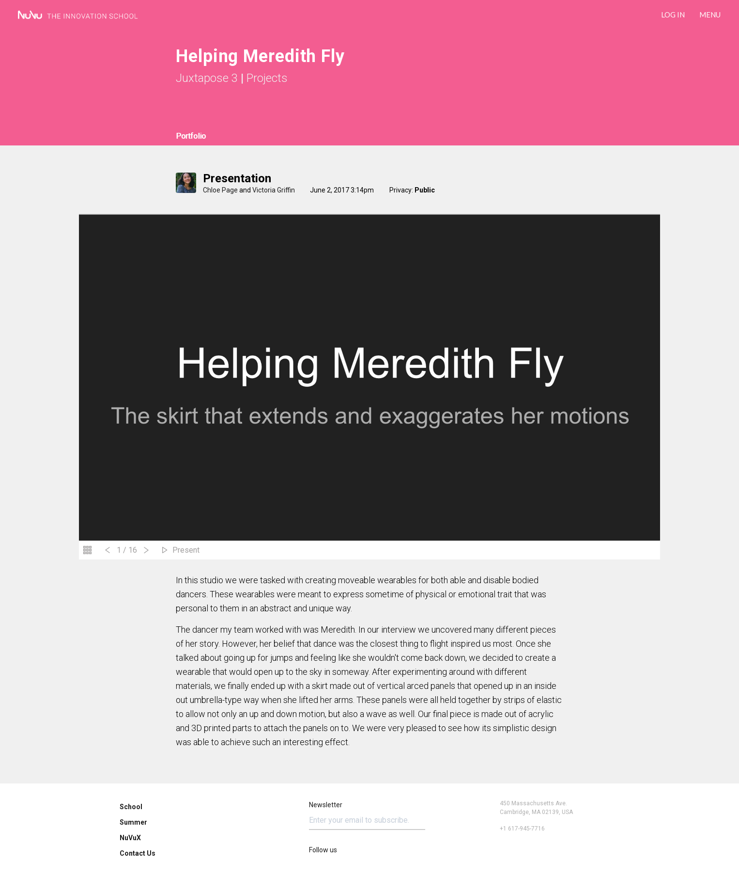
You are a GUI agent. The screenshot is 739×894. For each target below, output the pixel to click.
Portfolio (191, 136)
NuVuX (130, 838)
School (131, 807)
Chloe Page (220, 190)
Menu (710, 14)
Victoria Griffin (273, 190)
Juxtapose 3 (207, 78)
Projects (267, 78)
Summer (133, 822)
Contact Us (137, 853)
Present (186, 550)
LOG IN (673, 14)
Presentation (237, 178)
